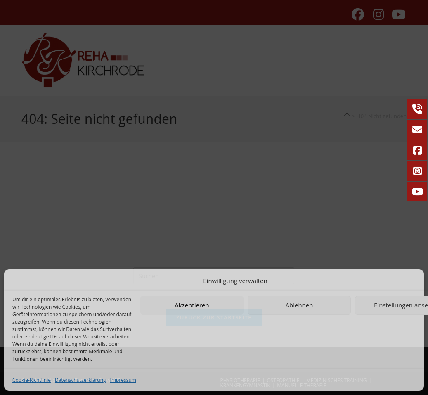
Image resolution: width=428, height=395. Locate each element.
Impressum (123, 379)
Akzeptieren (192, 305)
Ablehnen (299, 305)
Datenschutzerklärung (80, 379)
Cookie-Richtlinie (31, 379)
